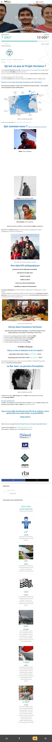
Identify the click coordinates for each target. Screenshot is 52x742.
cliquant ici (40, 226)
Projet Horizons (29, 22)
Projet (3, 59)
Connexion (40, 2)
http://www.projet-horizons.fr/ (23, 122)
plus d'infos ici (33, 354)
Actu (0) (9, 59)
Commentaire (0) (18, 59)
